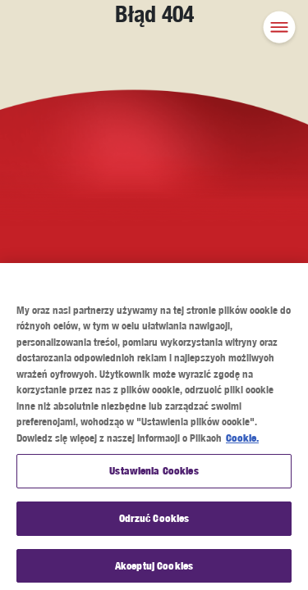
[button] (279, 28)
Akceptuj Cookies (154, 568)
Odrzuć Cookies (154, 521)
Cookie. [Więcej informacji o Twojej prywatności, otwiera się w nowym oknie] (242, 440)
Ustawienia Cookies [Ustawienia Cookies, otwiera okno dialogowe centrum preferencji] (153, 474)
